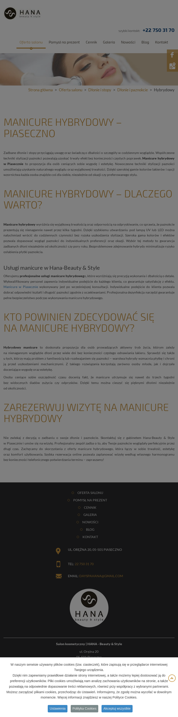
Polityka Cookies (85, 709)
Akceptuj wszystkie (116, 709)
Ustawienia (57, 709)
